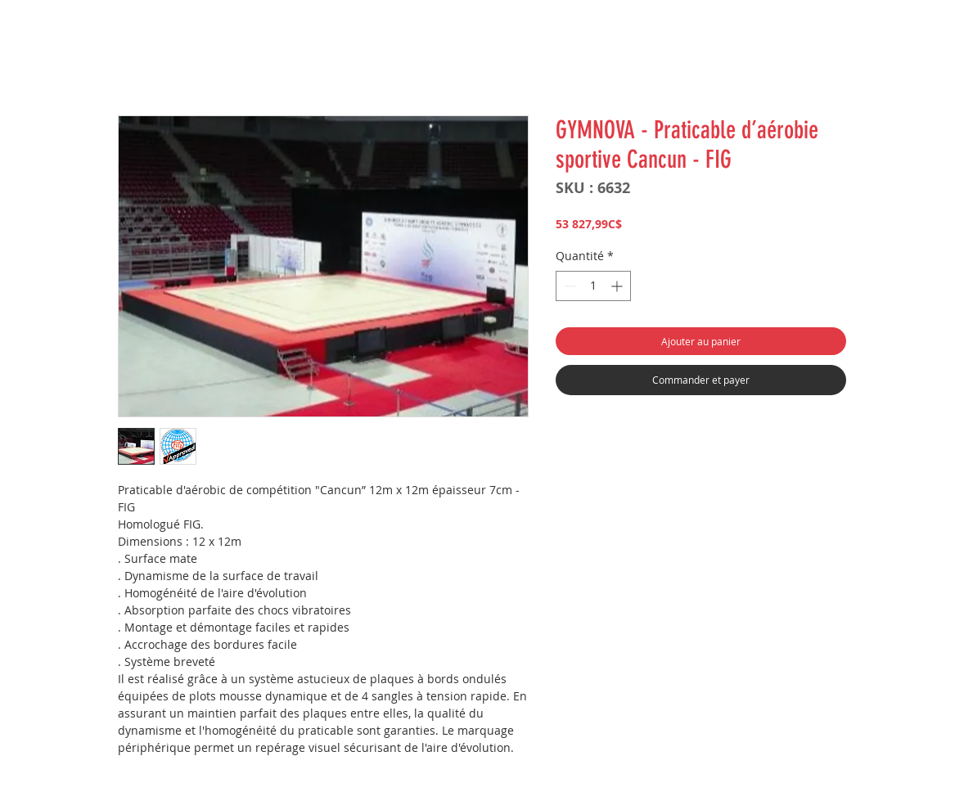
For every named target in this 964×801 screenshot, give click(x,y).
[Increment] (618, 286)
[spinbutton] (593, 286)
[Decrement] (568, 286)
